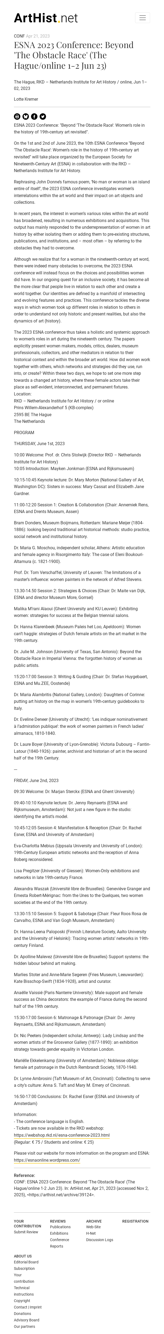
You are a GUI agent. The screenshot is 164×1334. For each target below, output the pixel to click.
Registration (135, 1221)
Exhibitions (59, 1233)
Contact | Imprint (28, 1307)
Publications (60, 1227)
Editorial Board (26, 1262)
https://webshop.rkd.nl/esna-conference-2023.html (62, 1135)
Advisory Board (26, 1320)
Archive (94, 1221)
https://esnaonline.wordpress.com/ (47, 1160)
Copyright (22, 1301)
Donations (22, 1313)
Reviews (58, 1221)
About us (23, 1256)
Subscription (24, 1268)
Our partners (24, 1326)
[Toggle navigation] (142, 17)
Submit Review (26, 1232)
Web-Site (93, 1227)
